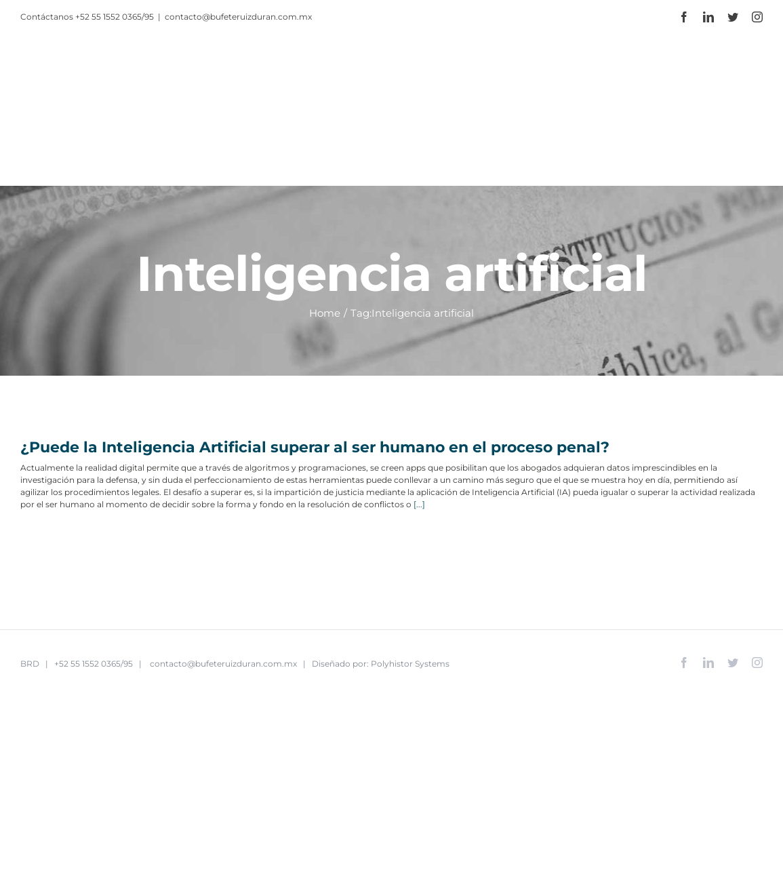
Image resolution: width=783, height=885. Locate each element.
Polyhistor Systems (410, 663)
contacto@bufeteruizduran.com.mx (238, 17)
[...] (419, 504)
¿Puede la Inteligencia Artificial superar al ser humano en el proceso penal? (317, 447)
